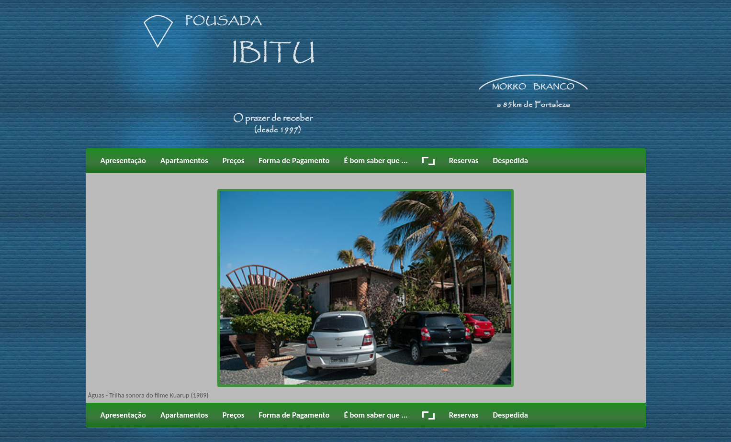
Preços (234, 160)
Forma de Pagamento (294, 160)
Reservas (464, 160)
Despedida (510, 160)
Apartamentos (184, 160)
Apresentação (123, 160)
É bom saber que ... (376, 160)
